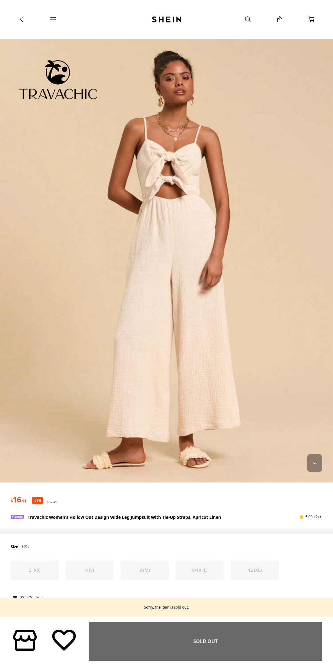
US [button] (26, 547)
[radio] (35, 570)
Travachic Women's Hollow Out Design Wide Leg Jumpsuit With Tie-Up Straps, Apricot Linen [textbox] (124, 517)
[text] (18, 499)
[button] (310, 517)
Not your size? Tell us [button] (31, 611)
